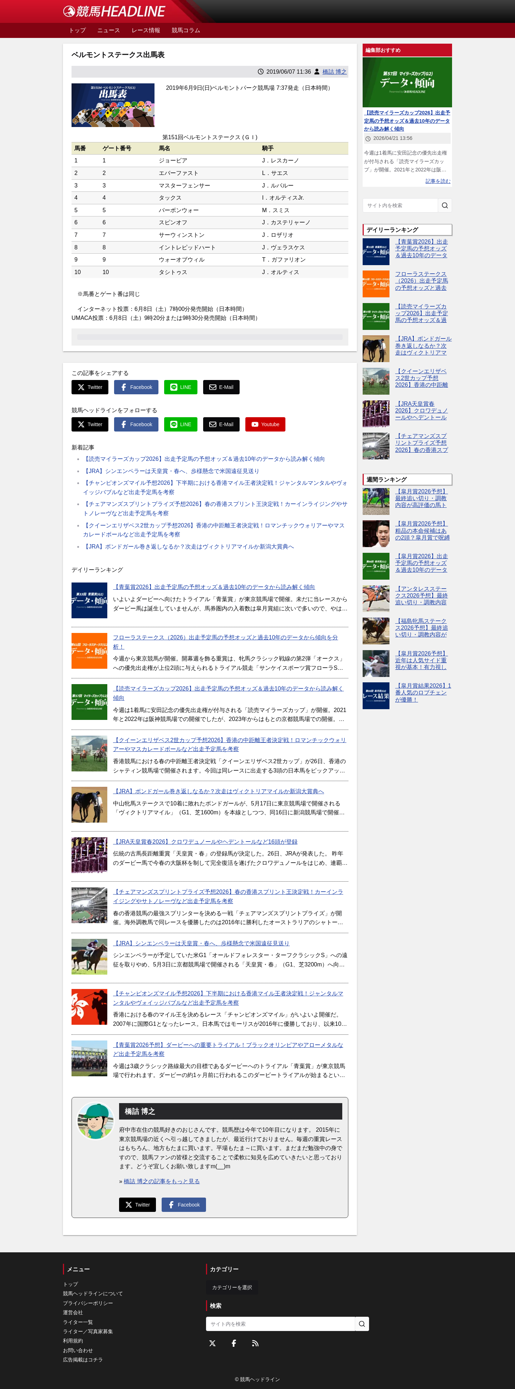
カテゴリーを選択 (232, 1287)
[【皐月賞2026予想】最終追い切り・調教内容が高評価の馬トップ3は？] (376, 501)
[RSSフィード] (255, 1343)
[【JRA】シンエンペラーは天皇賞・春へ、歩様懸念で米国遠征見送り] (89, 957)
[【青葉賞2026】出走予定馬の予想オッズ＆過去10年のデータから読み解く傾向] (89, 600)
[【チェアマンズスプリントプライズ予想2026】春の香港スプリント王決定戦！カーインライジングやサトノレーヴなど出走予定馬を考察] (89, 905)
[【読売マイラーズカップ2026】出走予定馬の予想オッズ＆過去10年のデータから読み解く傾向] (89, 702)
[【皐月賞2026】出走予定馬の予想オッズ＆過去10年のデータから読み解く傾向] (376, 566)
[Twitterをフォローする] (212, 1343)
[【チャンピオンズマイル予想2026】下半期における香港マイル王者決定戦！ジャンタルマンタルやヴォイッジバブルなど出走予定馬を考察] (89, 1007)
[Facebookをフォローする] (233, 1343)
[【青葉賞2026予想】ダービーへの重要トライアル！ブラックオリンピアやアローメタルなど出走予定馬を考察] (89, 1058)
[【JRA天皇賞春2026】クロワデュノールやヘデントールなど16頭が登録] (89, 855)
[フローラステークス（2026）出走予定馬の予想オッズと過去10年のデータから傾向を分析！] (89, 651)
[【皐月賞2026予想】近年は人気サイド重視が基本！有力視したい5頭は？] (376, 663)
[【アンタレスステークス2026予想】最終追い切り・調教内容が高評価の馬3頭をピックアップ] (376, 598)
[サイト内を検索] (445, 205)
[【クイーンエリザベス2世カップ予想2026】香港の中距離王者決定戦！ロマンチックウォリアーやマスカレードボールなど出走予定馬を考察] (89, 753)
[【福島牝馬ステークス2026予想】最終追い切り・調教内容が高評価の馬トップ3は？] (376, 631)
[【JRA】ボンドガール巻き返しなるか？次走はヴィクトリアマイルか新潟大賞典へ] (89, 805)
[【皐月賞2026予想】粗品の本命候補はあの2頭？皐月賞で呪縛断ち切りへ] (376, 533)
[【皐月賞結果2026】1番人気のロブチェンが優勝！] (376, 695)
